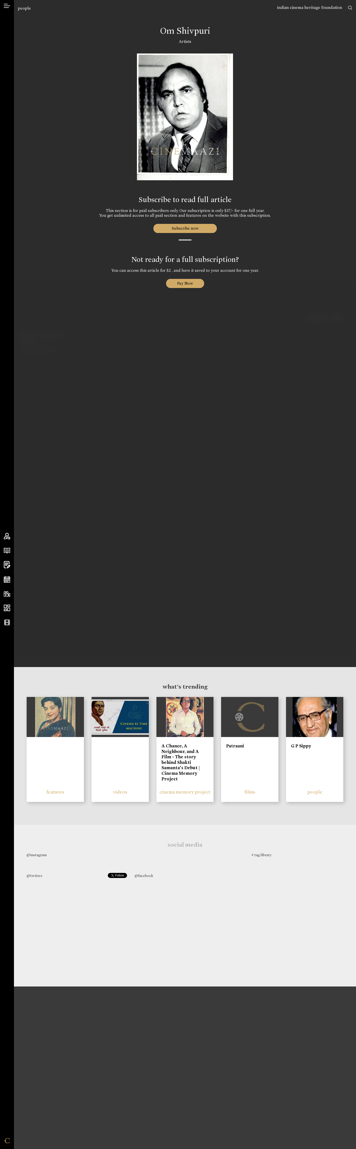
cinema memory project (184, 792)
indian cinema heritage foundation (309, 7)
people (24, 8)
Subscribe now (185, 228)
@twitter (34, 875)
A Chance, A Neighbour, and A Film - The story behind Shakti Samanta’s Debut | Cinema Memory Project (181, 762)
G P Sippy (301, 746)
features (55, 792)
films (249, 792)
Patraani (235, 746)
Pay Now (185, 283)
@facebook (144, 875)
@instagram (37, 855)
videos (120, 792)
